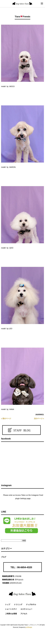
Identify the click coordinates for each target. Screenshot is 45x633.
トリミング (18, 604)
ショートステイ (11, 609)
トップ (7, 604)
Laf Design (29, 627)
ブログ (3, 557)
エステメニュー (26, 609)
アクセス (24, 614)
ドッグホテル (31, 604)
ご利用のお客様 (11, 614)
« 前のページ (6, 418)
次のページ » (39, 418)
